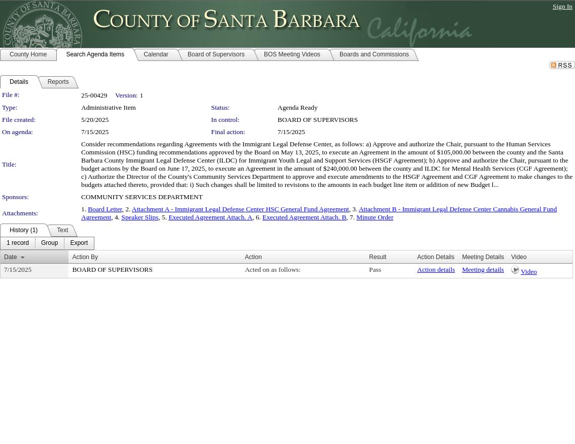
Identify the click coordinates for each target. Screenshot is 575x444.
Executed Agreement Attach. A (210, 217)
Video (529, 271)
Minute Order (374, 217)
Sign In (562, 6)
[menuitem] (18, 243)
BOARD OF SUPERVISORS (318, 119)
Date (10, 257)
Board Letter (105, 209)
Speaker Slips (139, 217)
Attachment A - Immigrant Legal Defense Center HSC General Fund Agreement (240, 209)
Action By (85, 257)
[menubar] (47, 243)
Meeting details (483, 269)
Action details (436, 269)
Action (253, 257)
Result (377, 257)
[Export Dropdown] (79, 243)
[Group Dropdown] (49, 243)
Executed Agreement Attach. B (304, 217)
